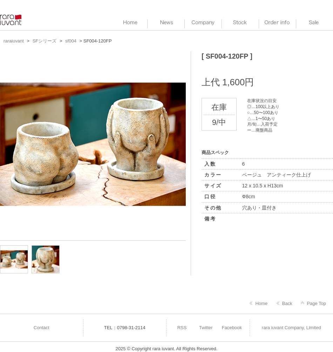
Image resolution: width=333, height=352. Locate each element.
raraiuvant (11, 20)
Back (287, 303)
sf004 (70, 41)
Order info (277, 22)
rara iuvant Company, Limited (291, 327)
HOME (128, 22)
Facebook (232, 327)
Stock (240, 22)
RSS (182, 327)
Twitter (205, 327)
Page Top (316, 303)
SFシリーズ (45, 41)
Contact (41, 327)
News (166, 22)
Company (203, 22)
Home (261, 303)
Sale (314, 22)
